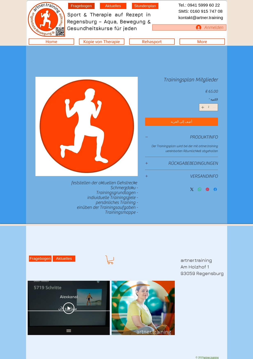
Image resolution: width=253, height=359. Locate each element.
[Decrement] (214, 107)
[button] (110, 260)
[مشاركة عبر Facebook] (215, 189)
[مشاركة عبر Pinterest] (207, 189)
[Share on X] (191, 189)
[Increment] (202, 107)
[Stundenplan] (145, 6)
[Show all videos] (69, 331)
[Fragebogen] (81, 6)
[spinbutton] (208, 107)
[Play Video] (68, 308)
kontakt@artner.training (201, 17)
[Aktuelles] (113, 6)
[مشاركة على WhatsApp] (199, 189)
